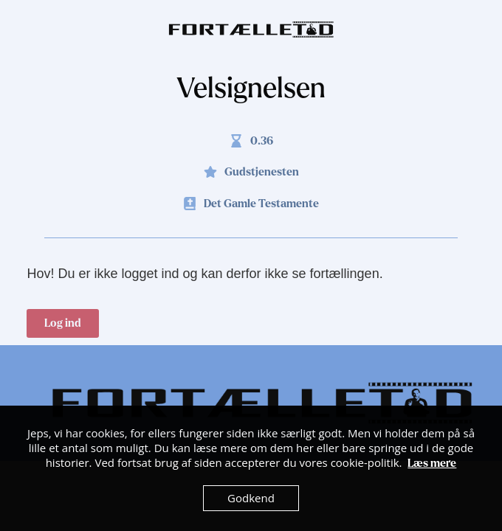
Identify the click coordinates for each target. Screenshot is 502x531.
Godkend (251, 497)
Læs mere (432, 463)
